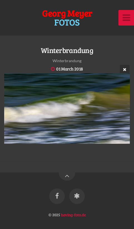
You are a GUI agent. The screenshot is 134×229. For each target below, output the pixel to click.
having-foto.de (73, 214)
